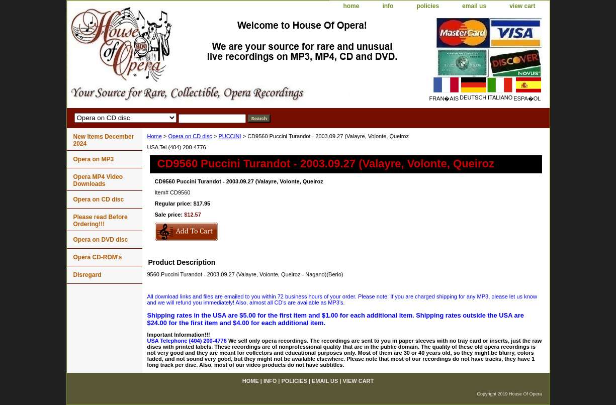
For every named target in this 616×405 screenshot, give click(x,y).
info (387, 6)
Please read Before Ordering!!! (100, 221)
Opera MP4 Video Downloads (98, 180)
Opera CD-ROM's (97, 257)
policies (427, 6)
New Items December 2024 (103, 140)
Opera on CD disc (190, 136)
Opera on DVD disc (100, 239)
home (351, 6)
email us (474, 6)
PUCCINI (229, 136)
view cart (522, 6)
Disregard (87, 274)
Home (154, 136)
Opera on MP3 (93, 159)
